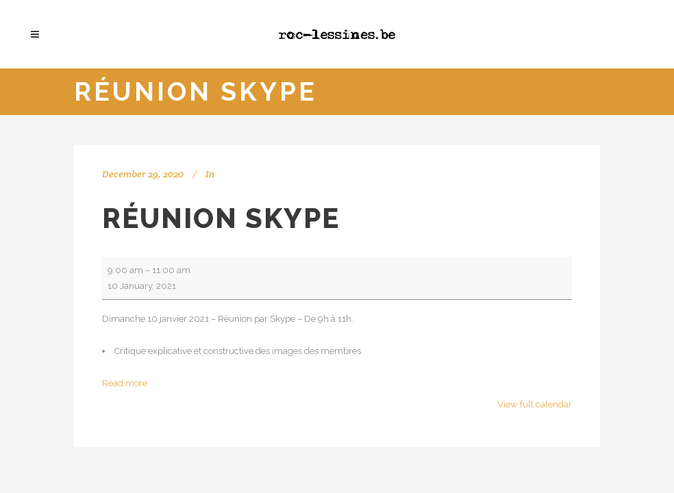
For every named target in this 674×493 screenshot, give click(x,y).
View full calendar (534, 404)
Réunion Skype (221, 218)
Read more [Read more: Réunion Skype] (124, 383)
